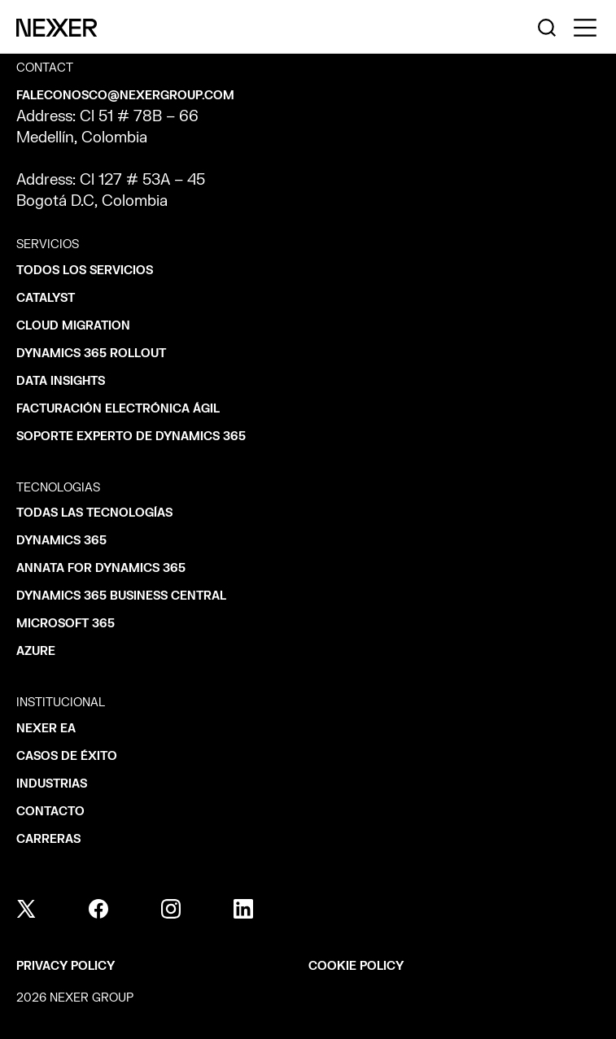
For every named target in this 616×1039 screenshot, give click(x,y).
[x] (26, 909)
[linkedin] (243, 909)
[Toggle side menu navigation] (585, 27)
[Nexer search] (546, 27)
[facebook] (98, 909)
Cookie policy (356, 966)
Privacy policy (65, 966)
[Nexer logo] (56, 27)
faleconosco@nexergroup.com (125, 96)
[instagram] (171, 909)
